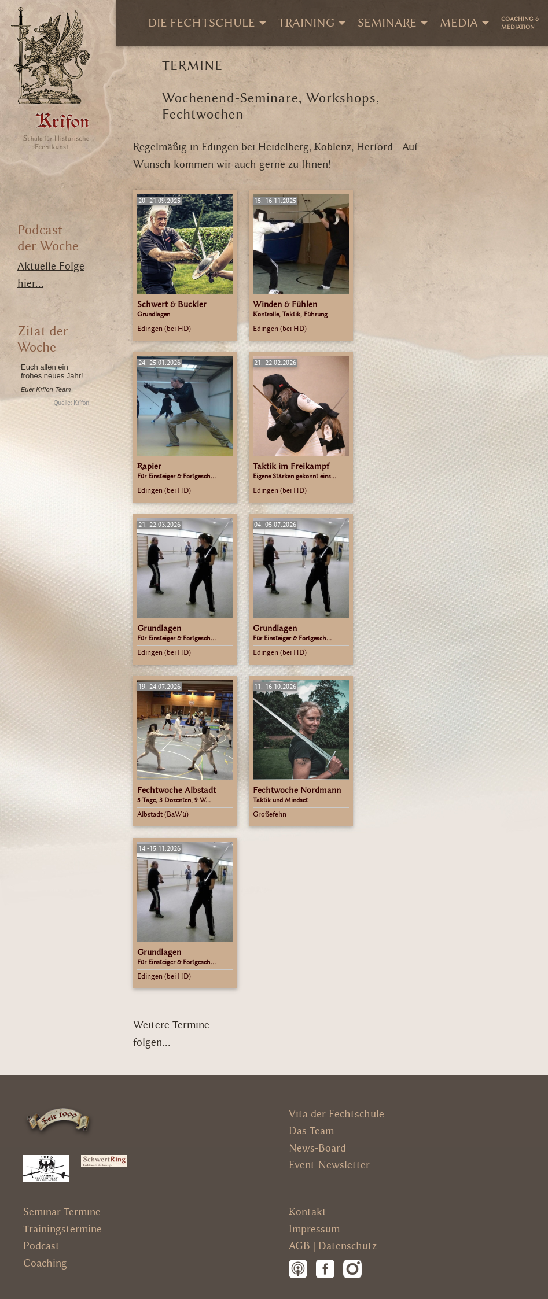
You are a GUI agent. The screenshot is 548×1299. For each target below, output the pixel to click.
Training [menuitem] (306, 22)
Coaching (45, 1263)
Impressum (314, 1229)
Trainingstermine (62, 1229)
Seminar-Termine (62, 1212)
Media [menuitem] (459, 22)
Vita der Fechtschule (336, 1114)
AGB (299, 1246)
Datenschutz (347, 1246)
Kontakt (307, 1212)
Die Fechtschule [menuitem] (201, 22)
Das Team (311, 1131)
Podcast (41, 1246)
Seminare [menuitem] (387, 22)
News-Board (317, 1148)
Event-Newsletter (329, 1165)
